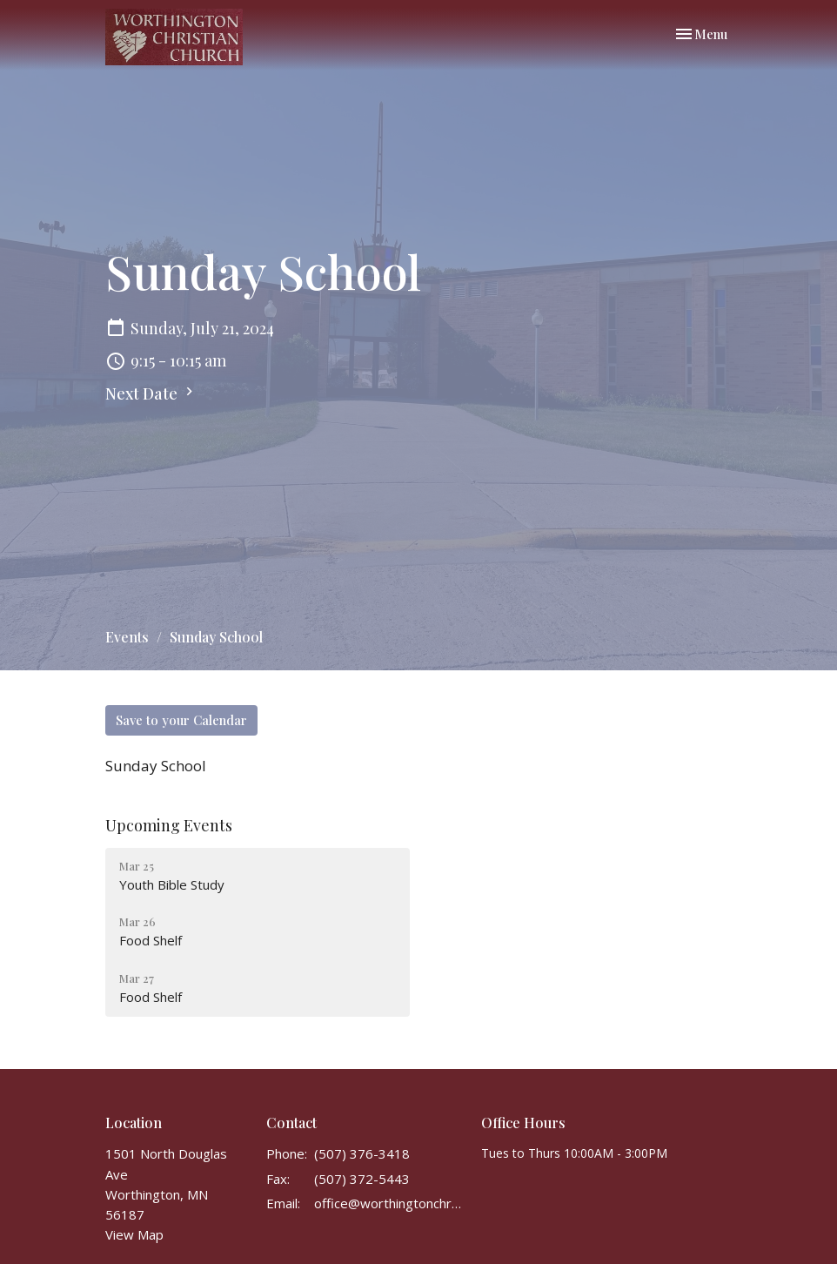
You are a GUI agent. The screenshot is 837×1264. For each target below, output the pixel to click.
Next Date (151, 393)
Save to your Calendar (181, 720)
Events (127, 637)
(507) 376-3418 (362, 1153)
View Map (134, 1234)
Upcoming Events (168, 825)
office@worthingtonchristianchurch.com (389, 1203)
